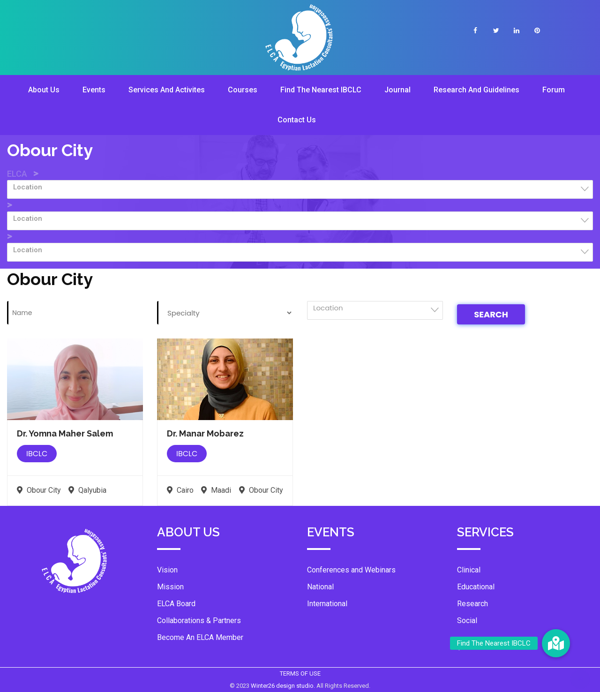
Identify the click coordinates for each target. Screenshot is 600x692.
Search (491, 314)
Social (467, 620)
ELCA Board (176, 603)
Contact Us (297, 119)
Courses (242, 89)
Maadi (216, 490)
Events (93, 89)
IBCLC (36, 453)
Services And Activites (166, 89)
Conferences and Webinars (351, 569)
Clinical (468, 569)
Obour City (39, 490)
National (320, 586)
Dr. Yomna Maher (65, 433)
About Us (44, 89)
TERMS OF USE (300, 673)
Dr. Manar (205, 433)
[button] (556, 643)
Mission (170, 586)
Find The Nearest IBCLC (320, 89)
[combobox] (300, 189)
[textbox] (302, 187)
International (327, 603)
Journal (397, 89)
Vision (167, 569)
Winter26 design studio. (283, 685)
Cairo (180, 490)
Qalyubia (87, 490)
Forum (553, 89)
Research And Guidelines (476, 89)
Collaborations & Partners (199, 620)
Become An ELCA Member (200, 637)
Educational (476, 586)
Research (472, 603)
